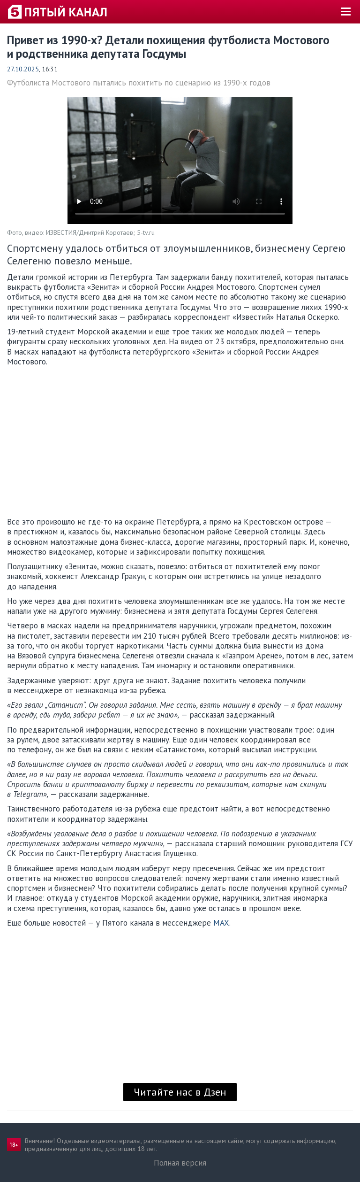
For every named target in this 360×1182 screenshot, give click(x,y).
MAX (221, 923)
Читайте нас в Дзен (180, 1091)
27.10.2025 (23, 69)
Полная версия (180, 1163)
